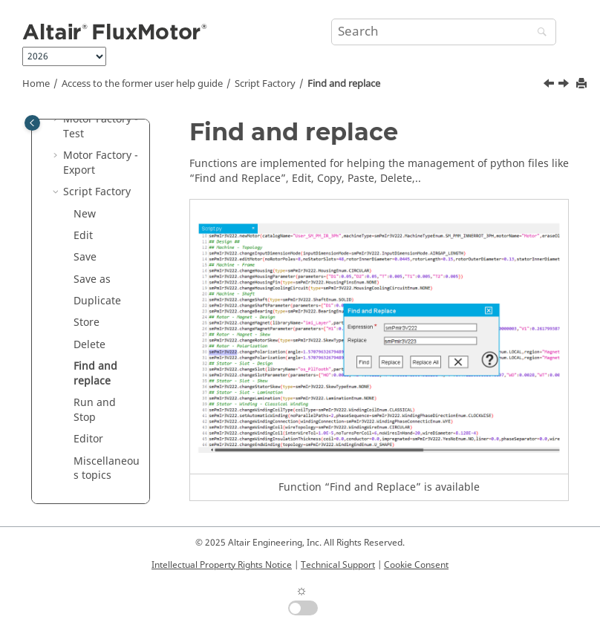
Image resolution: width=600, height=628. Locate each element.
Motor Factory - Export (100, 163)
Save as (92, 279)
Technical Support (338, 565)
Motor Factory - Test (100, 126)
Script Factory (265, 84)
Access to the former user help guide (142, 84)
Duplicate (97, 301)
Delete (89, 345)
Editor (88, 439)
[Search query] (443, 32)
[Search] (538, 33)
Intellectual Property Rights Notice (221, 565)
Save (85, 257)
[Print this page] (583, 84)
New (85, 214)
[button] (57, 119)
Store (87, 322)
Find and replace (343, 84)
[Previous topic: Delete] (550, 85)
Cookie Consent (416, 565)
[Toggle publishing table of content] (32, 123)
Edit (83, 235)
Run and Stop (95, 410)
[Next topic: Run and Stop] (565, 85)
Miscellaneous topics (107, 469)
